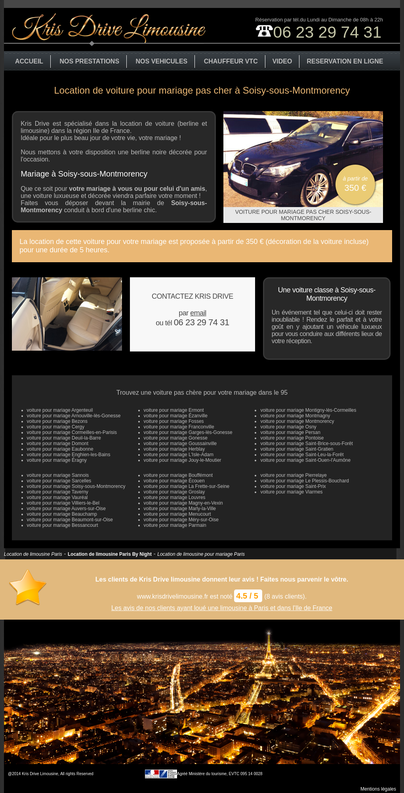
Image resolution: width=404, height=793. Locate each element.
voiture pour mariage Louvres (175, 497)
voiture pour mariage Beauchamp (62, 514)
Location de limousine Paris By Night (110, 554)
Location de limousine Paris (33, 554)
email (198, 313)
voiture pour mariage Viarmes (291, 492)
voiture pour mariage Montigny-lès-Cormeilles (308, 410)
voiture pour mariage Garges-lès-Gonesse (188, 432)
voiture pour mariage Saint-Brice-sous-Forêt (306, 443)
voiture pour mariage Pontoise (292, 438)
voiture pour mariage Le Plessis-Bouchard (304, 481)
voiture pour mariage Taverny (57, 492)
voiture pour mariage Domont (57, 443)
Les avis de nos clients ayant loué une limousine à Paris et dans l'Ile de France (221, 608)
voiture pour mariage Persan (290, 432)
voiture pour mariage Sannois (58, 475)
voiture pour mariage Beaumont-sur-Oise (70, 519)
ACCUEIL (29, 61)
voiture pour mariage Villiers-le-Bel (63, 503)
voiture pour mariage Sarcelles (59, 481)
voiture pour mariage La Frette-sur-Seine (187, 486)
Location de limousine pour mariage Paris (201, 554)
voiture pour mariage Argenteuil (60, 410)
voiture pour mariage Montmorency (297, 421)
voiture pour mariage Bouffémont (178, 475)
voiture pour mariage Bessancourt (62, 525)
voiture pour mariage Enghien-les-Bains (69, 454)
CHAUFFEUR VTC (231, 61)
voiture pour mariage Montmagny (295, 416)
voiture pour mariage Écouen (174, 481)
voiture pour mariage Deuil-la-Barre (64, 438)
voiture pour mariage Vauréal (57, 497)
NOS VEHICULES (162, 61)
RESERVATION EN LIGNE (345, 61)
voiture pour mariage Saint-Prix (293, 486)
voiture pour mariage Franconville (179, 427)
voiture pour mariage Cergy (55, 427)
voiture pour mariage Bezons (57, 421)
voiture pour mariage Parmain (175, 525)
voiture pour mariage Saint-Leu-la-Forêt (301, 454)
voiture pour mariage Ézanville (176, 416)
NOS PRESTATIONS (90, 61)
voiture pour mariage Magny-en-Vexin (183, 503)
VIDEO (282, 61)
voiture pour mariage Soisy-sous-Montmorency (76, 486)
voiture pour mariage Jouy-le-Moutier (182, 460)
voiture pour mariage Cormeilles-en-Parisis (72, 432)
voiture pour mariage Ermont (174, 410)
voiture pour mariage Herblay (174, 449)
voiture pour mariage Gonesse (176, 438)
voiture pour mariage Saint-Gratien (296, 449)
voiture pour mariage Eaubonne (60, 449)
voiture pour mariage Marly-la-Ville (180, 508)
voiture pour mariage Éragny (57, 460)
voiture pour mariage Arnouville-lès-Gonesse (74, 416)
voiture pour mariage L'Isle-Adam (178, 454)
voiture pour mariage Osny (288, 427)
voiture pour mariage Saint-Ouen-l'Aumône (305, 460)
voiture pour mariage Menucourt (177, 514)
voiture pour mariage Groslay (174, 492)
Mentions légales (378, 789)
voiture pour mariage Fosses (174, 421)
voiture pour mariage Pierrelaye (293, 475)
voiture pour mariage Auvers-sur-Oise (66, 508)
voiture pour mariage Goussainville (180, 443)
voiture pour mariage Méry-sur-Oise (181, 519)
